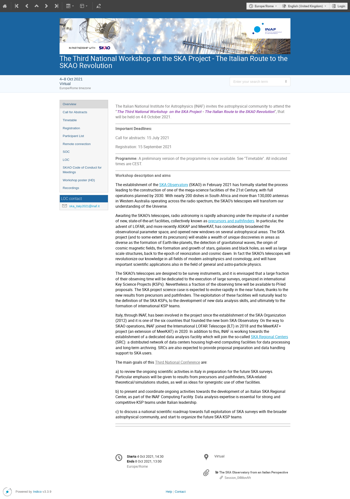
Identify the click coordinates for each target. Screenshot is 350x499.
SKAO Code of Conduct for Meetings (82, 170)
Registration (71, 128)
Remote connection (77, 144)
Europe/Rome (264, 6)
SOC (66, 152)
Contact (180, 492)
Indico (37, 492)
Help (169, 492)
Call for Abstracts (75, 112)
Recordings (71, 188)
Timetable (70, 120)
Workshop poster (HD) (79, 180)
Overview (69, 104)
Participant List (73, 136)
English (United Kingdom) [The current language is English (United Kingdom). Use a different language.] (305, 6)
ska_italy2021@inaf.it (84, 206)
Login (341, 6)
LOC (66, 160)
